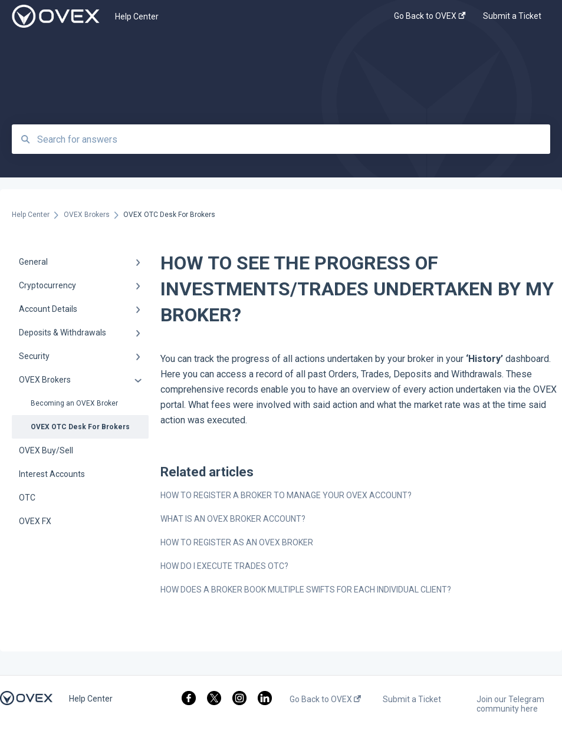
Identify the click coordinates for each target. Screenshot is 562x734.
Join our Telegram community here (510, 703)
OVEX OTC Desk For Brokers (80, 427)
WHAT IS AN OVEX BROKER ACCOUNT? (232, 519)
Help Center (137, 16)
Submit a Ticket (412, 699)
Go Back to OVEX (325, 699)
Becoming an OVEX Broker (74, 403)
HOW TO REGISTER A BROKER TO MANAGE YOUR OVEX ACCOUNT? (286, 495)
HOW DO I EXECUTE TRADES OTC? (224, 566)
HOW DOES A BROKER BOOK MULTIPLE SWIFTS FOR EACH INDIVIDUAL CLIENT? (305, 589)
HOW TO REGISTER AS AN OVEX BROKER (236, 542)
